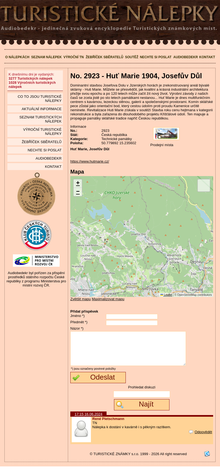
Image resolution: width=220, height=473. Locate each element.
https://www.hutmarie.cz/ (89, 161)
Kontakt (207, 57)
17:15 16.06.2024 (88, 421)
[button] (78, 183)
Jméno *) (77, 316)
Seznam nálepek (46, 57)
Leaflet (166, 294)
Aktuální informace (42, 109)
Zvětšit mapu (80, 299)
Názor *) (76, 328)
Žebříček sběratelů (104, 57)
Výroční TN (73, 57)
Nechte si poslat (155, 57)
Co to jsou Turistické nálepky (40, 98)
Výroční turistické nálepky (42, 131)
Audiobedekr (185, 57)
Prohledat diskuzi (141, 394)
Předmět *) (78, 322)
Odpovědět (200, 438)
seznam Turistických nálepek (40, 119)
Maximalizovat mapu (108, 299)
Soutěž (131, 57)
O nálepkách (17, 57)
